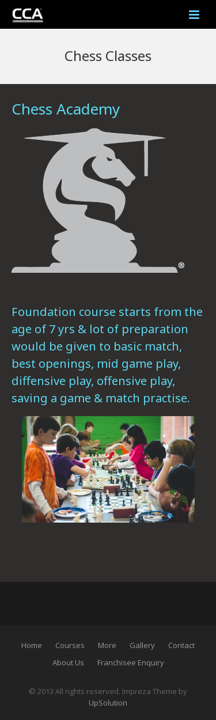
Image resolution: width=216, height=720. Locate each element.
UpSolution (108, 703)
